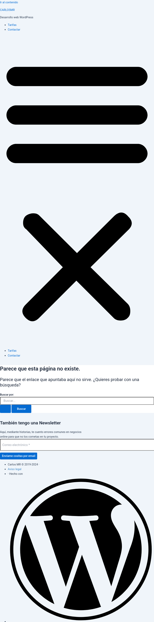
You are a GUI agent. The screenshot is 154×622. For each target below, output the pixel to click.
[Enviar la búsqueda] (5, 409)
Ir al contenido (9, 2)
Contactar (14, 29)
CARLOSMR (7, 10)
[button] (77, 190)
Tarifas (12, 25)
